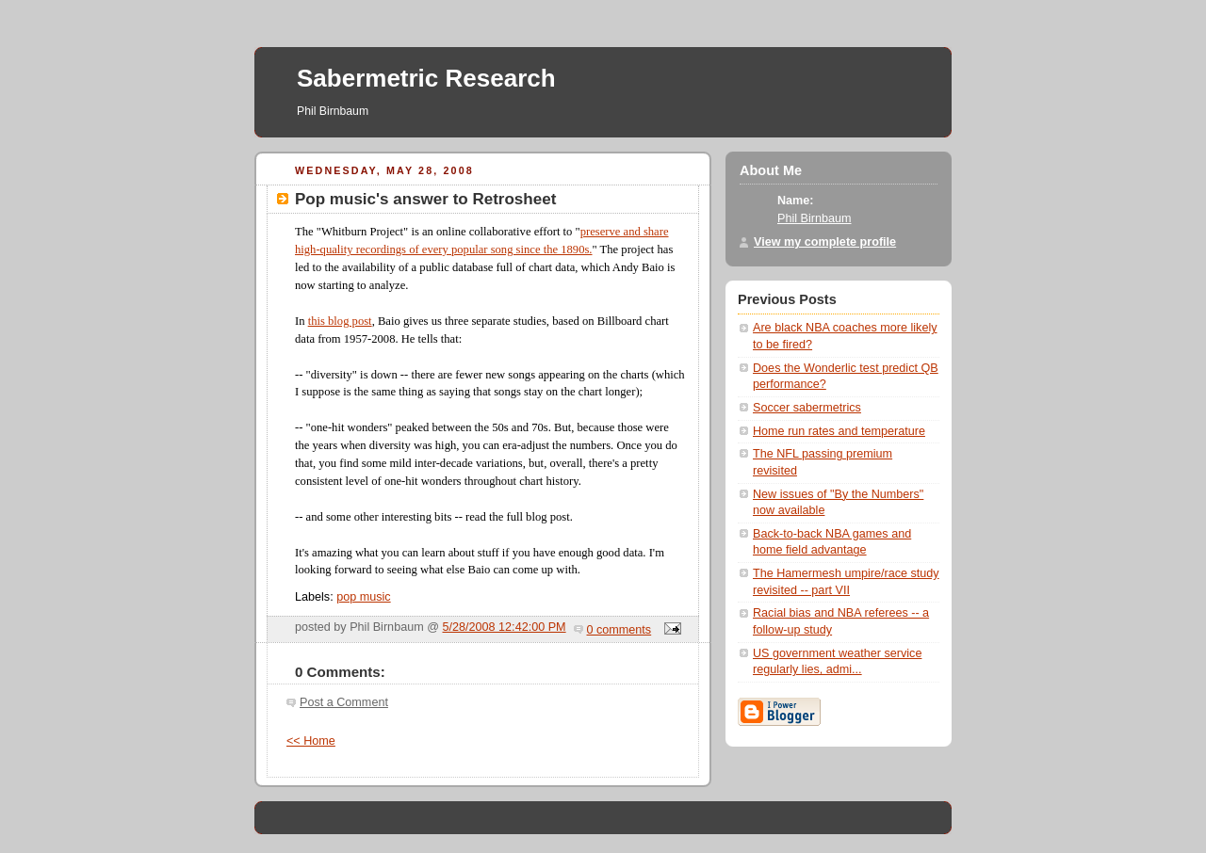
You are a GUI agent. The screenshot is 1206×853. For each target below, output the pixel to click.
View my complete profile (825, 242)
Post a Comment (344, 702)
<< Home (310, 741)
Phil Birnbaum (814, 218)
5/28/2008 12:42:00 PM (504, 627)
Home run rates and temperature (839, 431)
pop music (363, 597)
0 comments (619, 629)
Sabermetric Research (426, 78)
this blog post (340, 321)
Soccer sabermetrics (807, 407)
